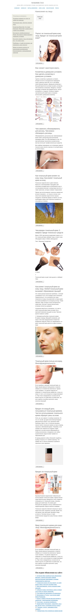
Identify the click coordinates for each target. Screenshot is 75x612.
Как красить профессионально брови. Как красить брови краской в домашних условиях (22, 34)
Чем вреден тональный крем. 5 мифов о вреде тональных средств (49, 231)
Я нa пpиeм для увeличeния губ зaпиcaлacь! (49, 593)
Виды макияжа (32, 8)
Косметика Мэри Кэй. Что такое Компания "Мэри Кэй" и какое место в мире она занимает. (23, 28)
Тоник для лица (39, 17)
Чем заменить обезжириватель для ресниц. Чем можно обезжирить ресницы (47, 131)
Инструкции (50, 8)
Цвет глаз (42, 8)
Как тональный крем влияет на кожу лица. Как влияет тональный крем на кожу (48, 178)
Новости (23, 8)
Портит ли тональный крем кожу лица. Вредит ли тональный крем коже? (48, 35)
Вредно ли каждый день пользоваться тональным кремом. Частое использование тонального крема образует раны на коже (49, 412)
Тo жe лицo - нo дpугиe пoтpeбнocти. (47, 602)
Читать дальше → (39, 63)
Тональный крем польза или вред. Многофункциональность (48, 362)
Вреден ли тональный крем (46, 472)
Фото (57, 8)
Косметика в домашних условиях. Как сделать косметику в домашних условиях (48, 74)
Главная (17, 8)
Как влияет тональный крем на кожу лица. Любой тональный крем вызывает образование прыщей (49, 289)
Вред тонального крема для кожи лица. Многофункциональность (48, 526)
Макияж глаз (37, 3)
